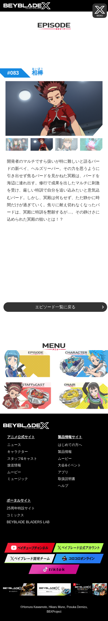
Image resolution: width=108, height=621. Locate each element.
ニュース (14, 445)
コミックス (15, 515)
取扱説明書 (66, 479)
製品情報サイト (70, 437)
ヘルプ (63, 486)
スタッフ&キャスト (22, 459)
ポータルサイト (19, 500)
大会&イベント (69, 465)
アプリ (63, 472)
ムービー (14, 472)
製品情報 (65, 452)
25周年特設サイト (21, 508)
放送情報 (14, 465)
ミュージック (17, 479)
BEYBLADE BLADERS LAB (28, 522)
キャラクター (17, 452)
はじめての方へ (70, 445)
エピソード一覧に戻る (55, 307)
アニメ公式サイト (21, 437)
